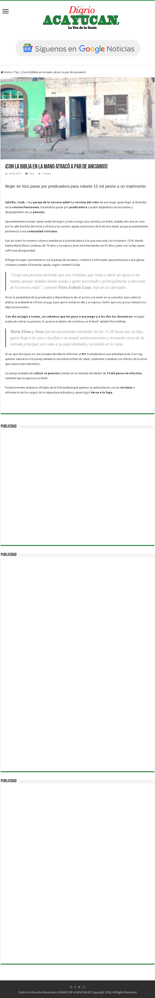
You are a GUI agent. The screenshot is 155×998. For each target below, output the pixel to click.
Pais (16, 72)
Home (6, 72)
